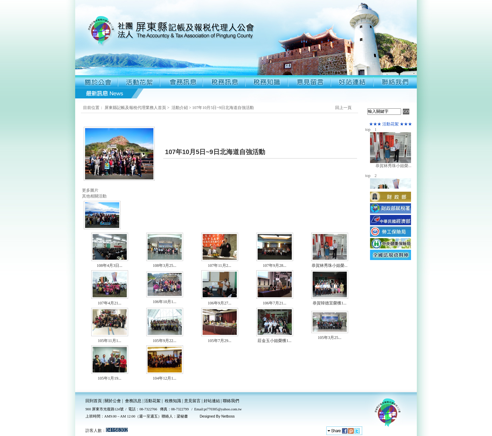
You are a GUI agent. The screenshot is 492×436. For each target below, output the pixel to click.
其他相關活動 (94, 196)
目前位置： (93, 107)
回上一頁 (343, 107)
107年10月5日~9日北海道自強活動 (223, 107)
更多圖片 (90, 190)
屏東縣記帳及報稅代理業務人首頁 (135, 107)
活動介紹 (180, 107)
